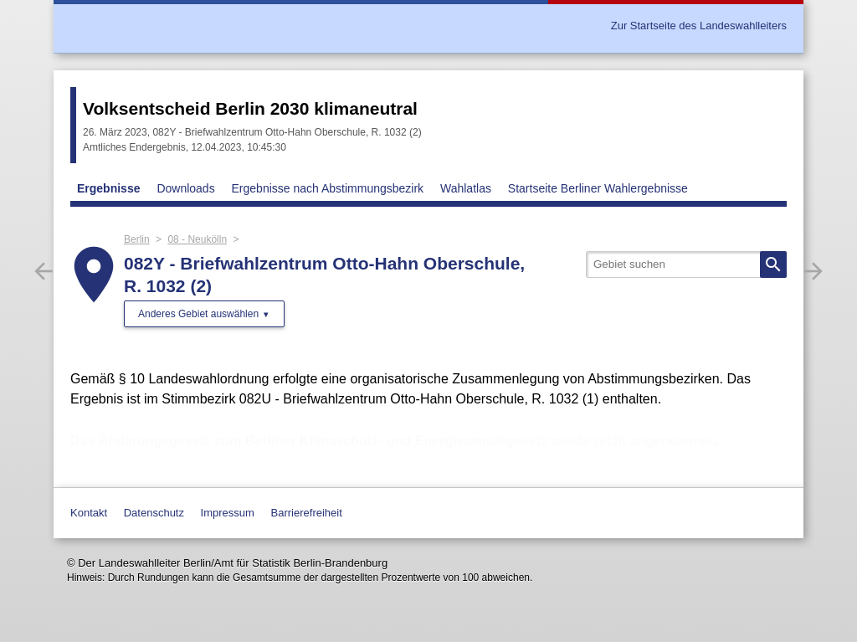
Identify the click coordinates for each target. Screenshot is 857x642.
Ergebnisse (108, 188)
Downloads (185, 188)
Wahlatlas (465, 188)
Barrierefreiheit (306, 512)
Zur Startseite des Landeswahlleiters (699, 25)
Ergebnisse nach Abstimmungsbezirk (328, 188)
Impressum (227, 512)
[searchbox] (686, 264)
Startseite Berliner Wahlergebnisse (598, 188)
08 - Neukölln (197, 239)
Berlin (137, 239)
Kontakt (88, 512)
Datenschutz (154, 512)
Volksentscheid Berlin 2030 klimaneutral (250, 108)
